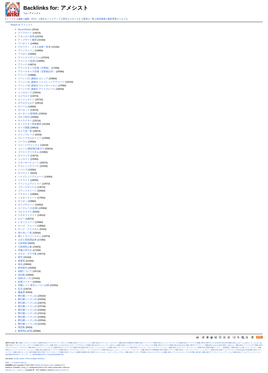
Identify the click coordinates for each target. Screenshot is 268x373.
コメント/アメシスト (29, 145)
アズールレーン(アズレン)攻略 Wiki (113, 343)
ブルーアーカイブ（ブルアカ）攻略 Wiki (20, 347)
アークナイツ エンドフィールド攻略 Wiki (225, 352)
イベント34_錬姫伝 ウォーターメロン (37, 85)
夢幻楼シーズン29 (27, 323)
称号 (20, 257)
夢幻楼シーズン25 (27, 309)
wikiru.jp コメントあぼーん (15, 370)
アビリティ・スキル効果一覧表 (34, 46)
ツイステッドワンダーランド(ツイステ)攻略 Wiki (143, 345)
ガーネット (24, 110)
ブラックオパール (27, 187)
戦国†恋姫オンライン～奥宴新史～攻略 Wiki (222, 347)
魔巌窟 (21, 292)
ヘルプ (122, 18)
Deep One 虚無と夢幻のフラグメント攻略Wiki (194, 345)
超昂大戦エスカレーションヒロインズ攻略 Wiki (98, 347)
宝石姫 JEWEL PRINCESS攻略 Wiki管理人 (29, 359)
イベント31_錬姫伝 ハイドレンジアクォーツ (41, 82)
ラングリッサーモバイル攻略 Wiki (173, 343)
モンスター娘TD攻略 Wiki (31, 352)
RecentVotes (24, 29)
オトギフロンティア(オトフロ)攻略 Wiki (61, 343)
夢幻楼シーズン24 (27, 306)
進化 (20, 264)
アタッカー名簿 (26, 36)
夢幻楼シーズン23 (27, 302)
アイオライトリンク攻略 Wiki (88, 343)
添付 (65, 18)
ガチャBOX (24, 117)
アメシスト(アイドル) (29, 57)
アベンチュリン (26, 50)
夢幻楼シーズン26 (27, 313)
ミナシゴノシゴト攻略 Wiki (127, 347)
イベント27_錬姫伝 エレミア (33, 78)
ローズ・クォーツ (27, 225)
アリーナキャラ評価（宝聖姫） (34, 68)
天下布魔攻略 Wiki (156, 350)
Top (25, 13)
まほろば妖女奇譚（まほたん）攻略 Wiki (227, 345)
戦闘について (25, 271)
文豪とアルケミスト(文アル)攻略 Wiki (32, 343)
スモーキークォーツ (28, 162)
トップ (10, 18)
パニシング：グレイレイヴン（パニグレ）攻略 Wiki (156, 347)
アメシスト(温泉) (27, 61)
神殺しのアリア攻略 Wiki (173, 350)
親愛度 (21, 260)
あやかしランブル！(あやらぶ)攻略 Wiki (109, 345)
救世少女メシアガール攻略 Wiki (55, 350)
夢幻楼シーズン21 (27, 295)
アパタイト (24, 43)
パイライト (24, 180)
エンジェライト (26, 99)
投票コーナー (25, 281)
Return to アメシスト (22, 24)
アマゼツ (22, 53)
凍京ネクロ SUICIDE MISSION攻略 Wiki (220, 343)
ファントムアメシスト (29, 183)
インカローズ (25, 92)
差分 (42, 18)
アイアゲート (25, 32)
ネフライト (24, 173)
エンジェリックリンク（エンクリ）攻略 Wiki (26, 350)
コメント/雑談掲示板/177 (31, 148)
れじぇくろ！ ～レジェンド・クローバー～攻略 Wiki (129, 350)
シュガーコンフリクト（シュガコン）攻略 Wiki (200, 350)
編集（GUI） (31, 18)
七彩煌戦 (22, 243)
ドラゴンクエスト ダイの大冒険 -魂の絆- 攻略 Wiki (190, 352)
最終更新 (112, 18)
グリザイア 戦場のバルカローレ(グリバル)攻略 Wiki (152, 352)
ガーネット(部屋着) (28, 113)
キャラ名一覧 (25, 131)
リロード (74, 18)
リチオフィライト (27, 215)
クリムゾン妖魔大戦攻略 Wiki (79, 352)
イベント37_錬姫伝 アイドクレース (36, 89)
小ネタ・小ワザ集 (27, 253)
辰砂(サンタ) (24, 278)
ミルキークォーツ (27, 197)
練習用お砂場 (25, 330)
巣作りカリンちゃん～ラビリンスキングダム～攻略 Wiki (111, 352)
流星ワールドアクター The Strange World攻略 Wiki (237, 350)
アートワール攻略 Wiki (195, 343)
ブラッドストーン (27, 190)
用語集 (21, 327)
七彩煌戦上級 (25, 246)
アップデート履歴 (27, 39)
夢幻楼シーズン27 (27, 316)
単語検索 (101, 18)
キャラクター (25, 120)
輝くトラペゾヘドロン (29, 236)
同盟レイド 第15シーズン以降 (33, 285)
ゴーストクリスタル (28, 152)
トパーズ (22, 169)
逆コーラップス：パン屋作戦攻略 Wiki (31, 354)
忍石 (20, 288)
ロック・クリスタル (28, 229)
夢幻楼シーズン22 (27, 299)
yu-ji (27, 367)
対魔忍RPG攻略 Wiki (134, 343)
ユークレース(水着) (28, 208)
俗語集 (21, 274)
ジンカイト (24, 159)
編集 (20, 18)
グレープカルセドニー (29, 138)
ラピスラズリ (25, 211)
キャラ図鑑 (24, 127)
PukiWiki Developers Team (44, 365)
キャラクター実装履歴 (29, 124)
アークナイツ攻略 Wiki (152, 343)
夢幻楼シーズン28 (27, 320)
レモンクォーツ (26, 222)
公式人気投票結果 (27, 239)
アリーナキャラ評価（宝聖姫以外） (36, 71)
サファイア (24, 155)
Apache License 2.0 (62, 370)
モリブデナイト (26, 204)
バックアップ (54, 18)
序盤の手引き (25, 250)
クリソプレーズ (26, 134)
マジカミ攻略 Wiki (50, 345)
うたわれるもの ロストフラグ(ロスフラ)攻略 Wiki (76, 345)
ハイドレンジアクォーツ (31, 176)
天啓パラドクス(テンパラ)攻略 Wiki (54, 352)
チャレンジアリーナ (28, 166)
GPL (63, 365)
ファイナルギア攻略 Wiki (253, 345)
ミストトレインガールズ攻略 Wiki (48, 347)
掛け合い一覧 (25, 232)
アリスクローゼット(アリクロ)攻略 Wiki (27, 345)
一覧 (92, 18)
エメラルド (24, 96)
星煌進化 (22, 267)
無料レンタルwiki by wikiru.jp (15, 362)
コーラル (22, 141)
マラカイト (24, 194)
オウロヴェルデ (26, 103)
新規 (85, 18)
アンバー (22, 75)
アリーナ (22, 64)
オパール (22, 106)
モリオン (22, 201)
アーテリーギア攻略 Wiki (71, 347)
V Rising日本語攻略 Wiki (55, 354)
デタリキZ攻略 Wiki (169, 345)
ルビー (21, 218)
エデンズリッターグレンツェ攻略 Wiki (191, 347)
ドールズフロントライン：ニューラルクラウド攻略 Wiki (88, 350)
